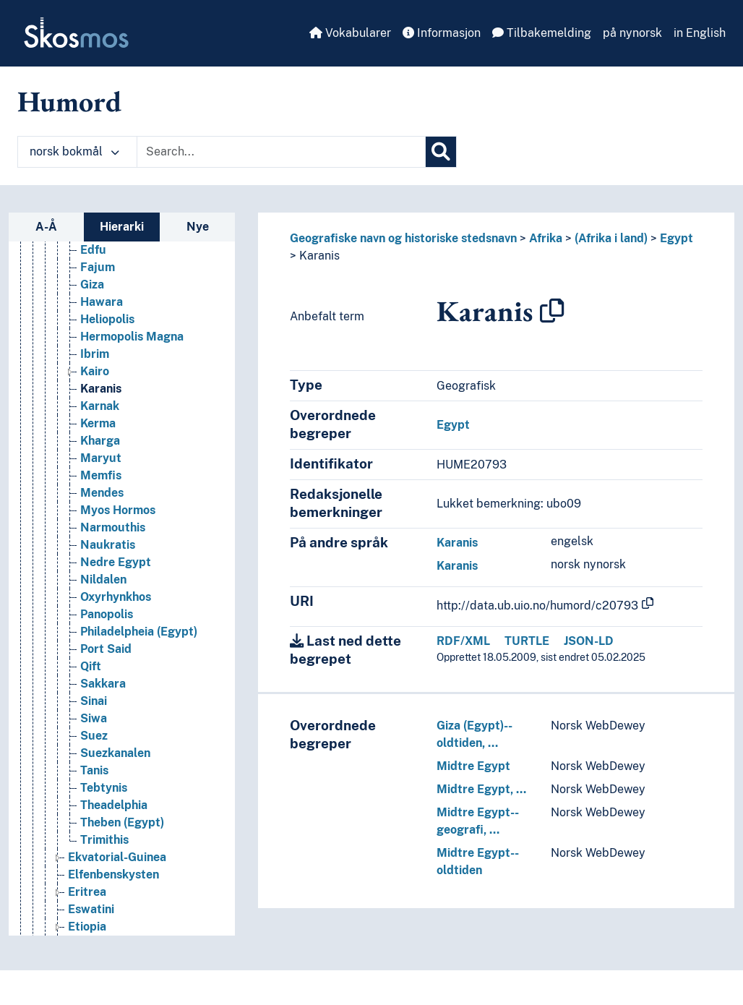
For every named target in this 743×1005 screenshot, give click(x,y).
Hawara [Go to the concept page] (101, 302)
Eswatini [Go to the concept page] (91, 909)
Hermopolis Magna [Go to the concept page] (132, 336)
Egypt (676, 238)
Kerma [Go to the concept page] (98, 423)
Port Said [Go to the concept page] (106, 649)
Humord (69, 101)
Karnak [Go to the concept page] (99, 406)
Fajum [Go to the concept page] (97, 267)
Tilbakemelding (541, 33)
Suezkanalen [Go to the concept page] (115, 753)
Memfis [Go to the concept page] (100, 475)
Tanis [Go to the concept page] (94, 770)
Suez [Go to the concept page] (94, 736)
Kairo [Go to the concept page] (94, 371)
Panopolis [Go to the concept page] (106, 614)
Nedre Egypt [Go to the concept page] (115, 562)
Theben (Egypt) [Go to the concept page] (122, 822)
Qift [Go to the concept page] (90, 666)
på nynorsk (632, 33)
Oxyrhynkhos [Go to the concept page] (115, 597)
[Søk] (441, 152)
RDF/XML (463, 641)
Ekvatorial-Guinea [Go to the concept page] (117, 857)
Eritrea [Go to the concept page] (87, 892)
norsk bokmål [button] (74, 151)
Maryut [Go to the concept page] (100, 458)
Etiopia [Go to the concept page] (87, 926)
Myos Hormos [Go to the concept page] (117, 510)
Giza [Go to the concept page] (92, 284)
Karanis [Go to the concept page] (100, 388)
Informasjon (442, 33)
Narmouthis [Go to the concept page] (112, 527)
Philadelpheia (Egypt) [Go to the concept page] (138, 631)
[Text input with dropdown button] (281, 152)
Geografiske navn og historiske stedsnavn (403, 238)
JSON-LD (589, 641)
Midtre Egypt (473, 766)
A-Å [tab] (46, 227)
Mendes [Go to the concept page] (102, 493)
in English (700, 33)
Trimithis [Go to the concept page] (104, 840)
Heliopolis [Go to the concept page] (107, 319)
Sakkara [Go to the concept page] (103, 683)
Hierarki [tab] (122, 227)
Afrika (545, 238)
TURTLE (526, 641)
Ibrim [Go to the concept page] (94, 354)
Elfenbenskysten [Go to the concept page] (113, 874)
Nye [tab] (197, 227)
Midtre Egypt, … (481, 789)
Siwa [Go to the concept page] (93, 718)
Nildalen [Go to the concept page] (103, 579)
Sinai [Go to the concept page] (93, 701)
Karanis (319, 255)
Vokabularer (350, 33)
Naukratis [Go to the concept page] (107, 545)
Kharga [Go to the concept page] (100, 441)
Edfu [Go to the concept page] (93, 250)
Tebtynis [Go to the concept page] (103, 788)
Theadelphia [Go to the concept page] (113, 805)
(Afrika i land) (611, 238)
